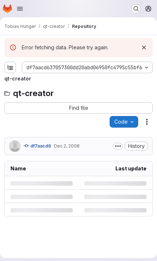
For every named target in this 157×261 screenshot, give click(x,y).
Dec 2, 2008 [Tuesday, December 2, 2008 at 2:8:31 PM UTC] (67, 146)
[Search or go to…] (136, 8)
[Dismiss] (144, 47)
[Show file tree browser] (10, 67)
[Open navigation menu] (20, 8)
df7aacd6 (37, 146)
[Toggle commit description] (118, 146)
